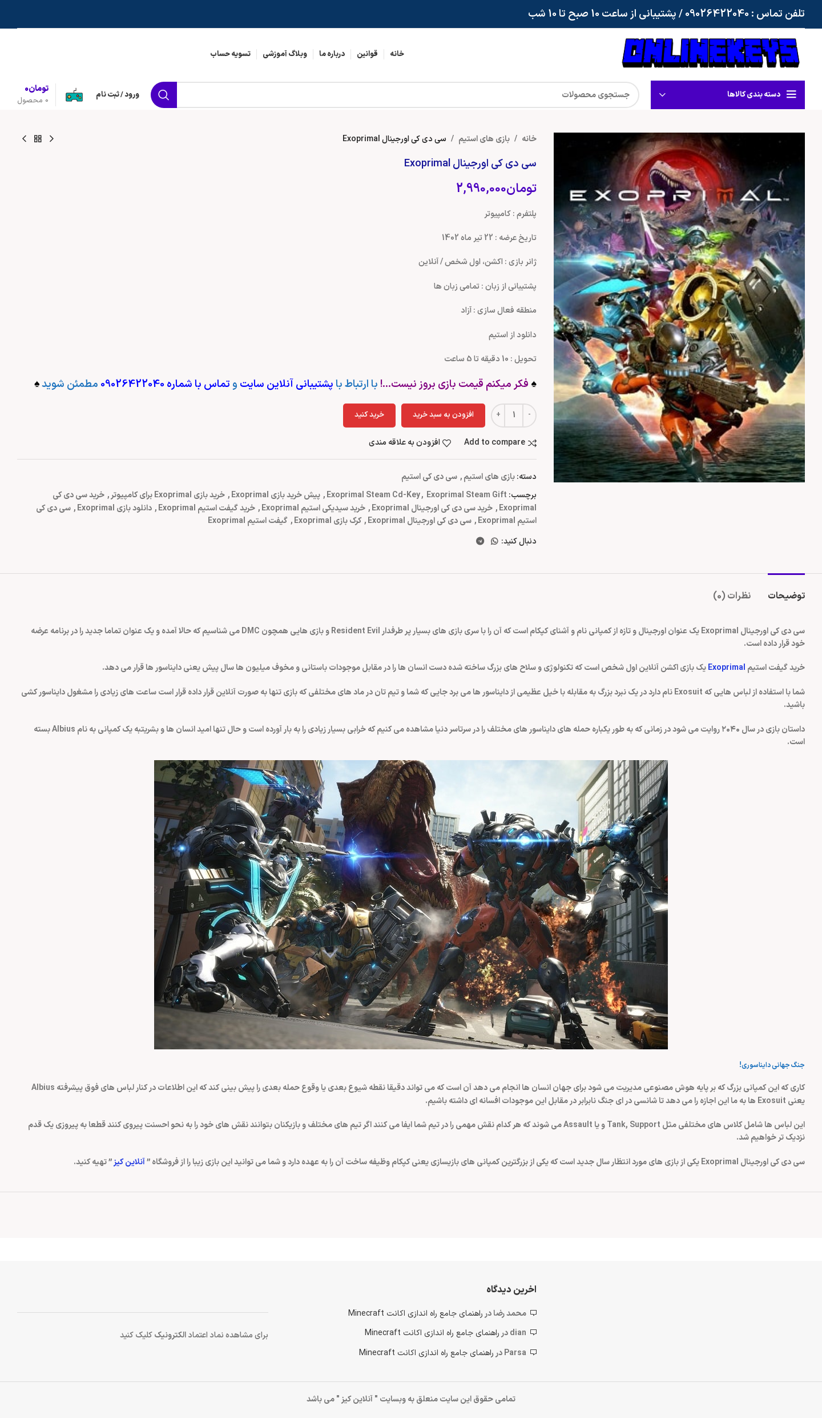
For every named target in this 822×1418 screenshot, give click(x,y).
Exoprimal (727, 668)
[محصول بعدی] (24, 139)
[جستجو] (395, 95)
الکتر (180, 1335)
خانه (529, 139)
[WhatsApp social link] (494, 542)
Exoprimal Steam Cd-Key (373, 495)
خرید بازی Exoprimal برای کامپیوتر (168, 495)
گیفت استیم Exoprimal (248, 521)
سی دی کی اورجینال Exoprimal (420, 521)
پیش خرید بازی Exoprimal (275, 495)
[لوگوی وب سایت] (710, 54)
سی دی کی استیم (429, 477)
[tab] (786, 590)
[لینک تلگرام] (480, 542)
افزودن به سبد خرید (443, 415)
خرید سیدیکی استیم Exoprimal (313, 508)
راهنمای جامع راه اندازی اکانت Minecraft (415, 1314)
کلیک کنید (137, 1335)
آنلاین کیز (129, 1162)
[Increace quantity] (498, 416)
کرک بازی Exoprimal (327, 521)
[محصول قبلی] (51, 139)
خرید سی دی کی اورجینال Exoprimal (432, 508)
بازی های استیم (484, 139)
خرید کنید (369, 415)
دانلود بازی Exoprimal (114, 508)
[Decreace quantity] (529, 416)
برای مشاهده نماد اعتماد (228, 1335)
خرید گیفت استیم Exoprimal (206, 508)
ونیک (163, 1335)
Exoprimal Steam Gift (466, 495)
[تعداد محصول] (513, 416)
